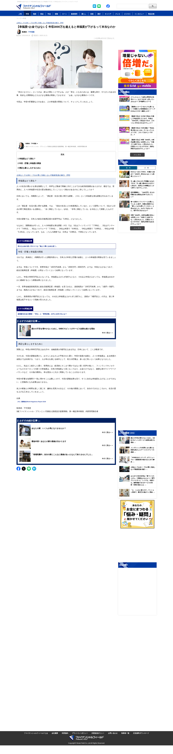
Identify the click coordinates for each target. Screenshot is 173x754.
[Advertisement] (66, 124)
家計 (99, 14)
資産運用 (74, 14)
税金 (42, 14)
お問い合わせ (113, 733)
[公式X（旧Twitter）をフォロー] (103, 6)
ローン (64, 14)
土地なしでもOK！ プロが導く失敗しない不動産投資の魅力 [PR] (39, 22)
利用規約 (65, 733)
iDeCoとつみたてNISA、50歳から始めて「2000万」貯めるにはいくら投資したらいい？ (143, 174)
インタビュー (139, 14)
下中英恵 (31, 32)
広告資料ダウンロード (141, 733)
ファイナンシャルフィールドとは (36, 733)
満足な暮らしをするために (29, 168)
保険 (56, 14)
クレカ (117, 14)
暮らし (83, 14)
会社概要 (55, 733)
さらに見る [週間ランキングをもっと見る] (137, 228)
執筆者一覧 (125, 733)
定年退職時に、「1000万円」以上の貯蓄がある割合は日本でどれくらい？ (142, 194)
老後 (91, 14)
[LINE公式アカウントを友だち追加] (99, 6)
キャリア (108, 14)
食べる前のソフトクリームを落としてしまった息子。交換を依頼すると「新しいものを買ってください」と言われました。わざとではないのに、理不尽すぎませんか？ (142, 206)
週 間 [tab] (128, 167)
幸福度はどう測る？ (26, 158)
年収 (27, 14)
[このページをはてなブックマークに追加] (94, 6)
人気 (20, 14)
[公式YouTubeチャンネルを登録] (112, 6)
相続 (34, 14)
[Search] (132, 6)
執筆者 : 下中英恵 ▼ (32, 143)
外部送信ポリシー (98, 733)
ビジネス (127, 14)
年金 (49, 14)
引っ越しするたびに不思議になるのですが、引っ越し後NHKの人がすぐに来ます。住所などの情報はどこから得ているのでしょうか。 (142, 184)
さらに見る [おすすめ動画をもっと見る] (137, 154)
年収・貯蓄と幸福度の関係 (29, 163)
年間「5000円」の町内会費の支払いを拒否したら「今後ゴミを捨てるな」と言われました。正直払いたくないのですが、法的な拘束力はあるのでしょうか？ (142, 219)
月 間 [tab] (146, 167)
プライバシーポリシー (80, 733)
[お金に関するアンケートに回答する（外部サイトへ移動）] (137, 514)
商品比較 (151, 14)
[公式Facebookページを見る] (108, 6)
